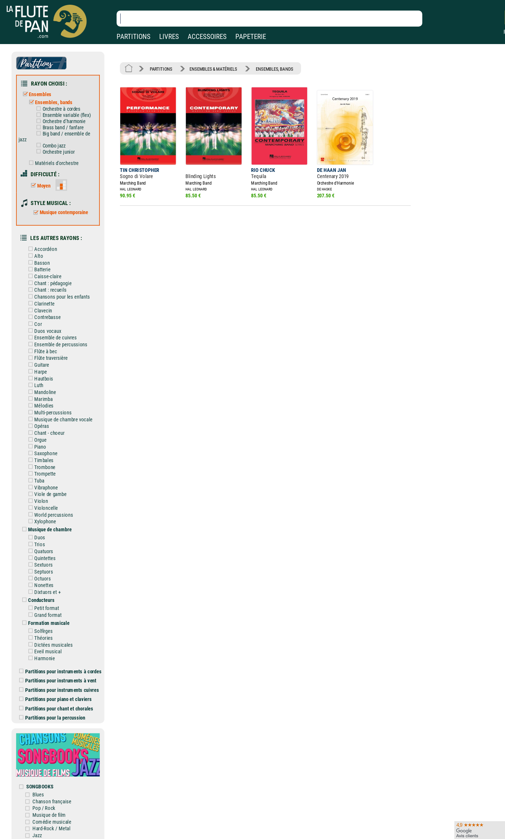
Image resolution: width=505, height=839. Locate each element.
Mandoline (41, 392)
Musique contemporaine (59, 212)
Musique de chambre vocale (59, 419)
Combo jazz (50, 146)
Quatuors (40, 551)
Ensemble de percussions (56, 344)
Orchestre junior (54, 152)
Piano (36, 447)
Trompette (41, 474)
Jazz (37, 835)
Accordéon (41, 249)
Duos (35, 538)
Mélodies (40, 406)
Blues (38, 794)
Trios (35, 544)
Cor (34, 324)
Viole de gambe (46, 494)
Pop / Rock (43, 808)
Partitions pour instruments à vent (58, 681)
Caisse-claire (44, 276)
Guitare (37, 365)
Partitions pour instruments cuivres (59, 690)
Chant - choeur (45, 433)
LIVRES (169, 36)
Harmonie (40, 658)
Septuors (39, 571)
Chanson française (51, 801)
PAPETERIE (250, 36)
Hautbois (40, 378)
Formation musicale (44, 623)
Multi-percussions (49, 412)
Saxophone (42, 453)
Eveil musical (44, 652)
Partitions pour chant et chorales (56, 708)
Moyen (39, 186)
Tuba (35, 480)
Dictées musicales (49, 645)
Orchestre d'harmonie (60, 121)
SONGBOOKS (39, 786)
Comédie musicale (51, 822)
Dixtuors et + (43, 592)
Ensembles (35, 94)
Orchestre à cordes (57, 109)
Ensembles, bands (49, 102)
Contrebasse (43, 317)
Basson (38, 263)
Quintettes (41, 558)
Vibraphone (42, 487)
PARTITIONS (133, 36)
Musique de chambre (45, 530)
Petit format (42, 608)
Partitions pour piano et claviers (55, 699)
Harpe (36, 372)
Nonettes (40, 585)
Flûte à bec (41, 351)
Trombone (40, 467)
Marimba (39, 399)
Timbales (40, 460)
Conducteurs (37, 600)
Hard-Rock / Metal (51, 829)
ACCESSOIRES (207, 36)
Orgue (36, 440)
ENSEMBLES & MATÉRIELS (213, 68)
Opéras (37, 426)
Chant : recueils (46, 290)
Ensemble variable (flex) (62, 115)
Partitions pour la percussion (52, 718)
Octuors (38, 578)
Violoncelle (42, 508)
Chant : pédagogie (49, 283)
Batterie (38, 270)
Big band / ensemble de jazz (54, 136)
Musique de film (49, 815)
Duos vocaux (43, 331)
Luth (34, 385)
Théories (39, 638)
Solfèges (39, 631)
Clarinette (40, 303)
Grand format (44, 615)
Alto (34, 256)
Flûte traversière (47, 358)
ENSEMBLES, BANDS (274, 68)
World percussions (49, 515)
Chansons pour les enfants (58, 297)
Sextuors (39, 565)
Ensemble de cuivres (51, 338)
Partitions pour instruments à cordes (60, 671)
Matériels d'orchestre (52, 163)
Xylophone (41, 522)
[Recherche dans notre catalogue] (269, 19)
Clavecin (39, 310)
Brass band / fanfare (59, 127)
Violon (37, 501)
